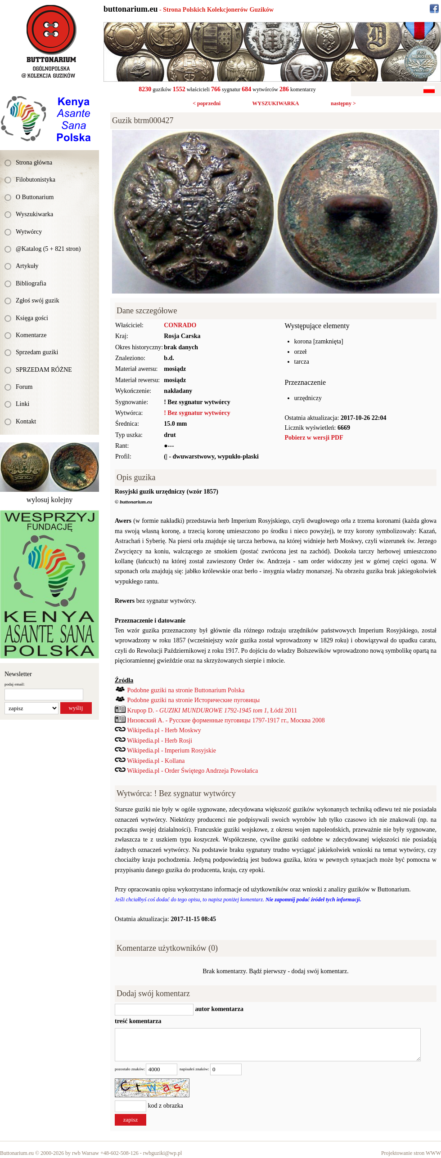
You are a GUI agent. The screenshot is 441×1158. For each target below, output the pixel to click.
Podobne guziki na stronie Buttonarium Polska (186, 690)
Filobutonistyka (35, 179)
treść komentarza (138, 1021)
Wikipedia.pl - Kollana (155, 760)
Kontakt (26, 421)
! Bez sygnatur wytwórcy (197, 413)
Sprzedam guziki (37, 352)
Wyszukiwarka (34, 214)
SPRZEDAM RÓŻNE (44, 369)
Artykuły (27, 266)
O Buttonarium (35, 197)
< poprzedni (206, 103)
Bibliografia (31, 283)
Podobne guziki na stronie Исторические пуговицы (193, 700)
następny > (343, 103)
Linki (22, 404)
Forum (24, 386)
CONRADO (180, 325)
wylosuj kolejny (50, 499)
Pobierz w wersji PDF (314, 437)
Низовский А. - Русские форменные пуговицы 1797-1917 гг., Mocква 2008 (226, 720)
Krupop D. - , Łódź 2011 (212, 710)
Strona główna (34, 162)
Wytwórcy (29, 231)
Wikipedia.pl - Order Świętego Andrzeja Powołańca (192, 770)
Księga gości (32, 318)
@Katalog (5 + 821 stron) (48, 248)
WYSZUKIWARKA (275, 103)
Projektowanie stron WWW (411, 1153)
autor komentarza (218, 1009)
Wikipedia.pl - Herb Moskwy (164, 730)
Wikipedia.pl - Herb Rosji (159, 740)
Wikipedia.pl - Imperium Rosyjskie (171, 750)
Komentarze (31, 335)
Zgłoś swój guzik (37, 300)
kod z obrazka (166, 1105)
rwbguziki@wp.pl (162, 1153)
